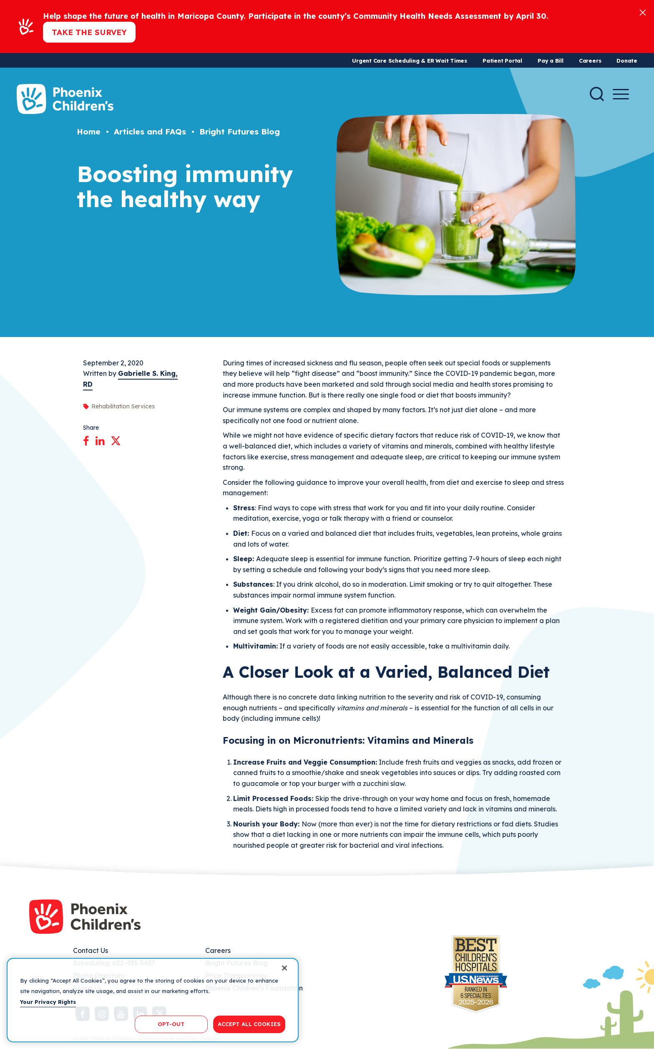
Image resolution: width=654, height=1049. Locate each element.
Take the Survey (89, 32)
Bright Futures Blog (239, 132)
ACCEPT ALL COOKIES (249, 1024)
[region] (153, 1000)
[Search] (596, 93)
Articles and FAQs (150, 132)
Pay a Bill (550, 60)
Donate (626, 60)
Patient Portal (502, 60)
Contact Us (90, 950)
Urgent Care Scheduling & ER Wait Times (409, 60)
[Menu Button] (621, 94)
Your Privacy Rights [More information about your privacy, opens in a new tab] (48, 1001)
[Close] (642, 12)
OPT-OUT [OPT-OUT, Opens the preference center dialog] (171, 1024)
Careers (590, 60)
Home (89, 132)
